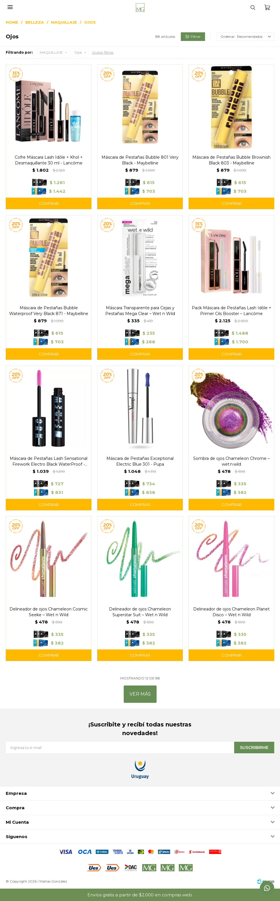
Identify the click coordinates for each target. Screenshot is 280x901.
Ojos (78, 52)
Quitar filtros (102, 52)
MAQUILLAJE (51, 52)
